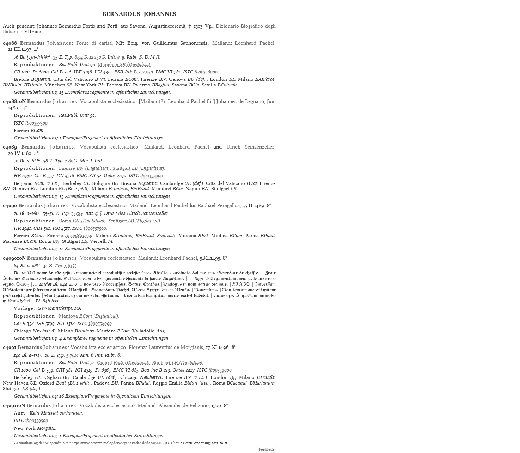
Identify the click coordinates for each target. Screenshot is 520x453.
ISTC (188, 72)
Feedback (266, 449)
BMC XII (86, 176)
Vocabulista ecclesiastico (107, 101)
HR (17, 176)
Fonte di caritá (94, 43)
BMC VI (163, 72)
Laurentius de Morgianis (175, 347)
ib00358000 (100, 323)
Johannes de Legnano (240, 101)
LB (234, 189)
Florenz (137, 347)
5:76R (72, 355)
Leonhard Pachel (254, 43)
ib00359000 (220, 370)
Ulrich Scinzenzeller (250, 147)
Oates (110, 176)
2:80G (71, 161)
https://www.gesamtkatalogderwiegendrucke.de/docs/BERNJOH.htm (126, 443)
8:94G (80, 57)
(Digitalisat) (125, 64)
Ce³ (54, 72)
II (157, 57)
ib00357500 (95, 228)
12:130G (97, 57)
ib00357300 (36, 123)
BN (56, 241)
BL (232, 79)
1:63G (77, 213)
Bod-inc (149, 370)
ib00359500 (36, 420)
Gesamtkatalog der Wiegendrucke (41, 443)
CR (17, 72)
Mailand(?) (152, 101)
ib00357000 (151, 176)
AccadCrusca (78, 235)
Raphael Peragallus (218, 205)
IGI (98, 72)
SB (69, 85)
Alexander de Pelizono (184, 405)
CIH (37, 228)
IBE (78, 72)
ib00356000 (206, 72)
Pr (34, 72)
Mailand (221, 43)
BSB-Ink (123, 72)
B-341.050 (143, 72)
